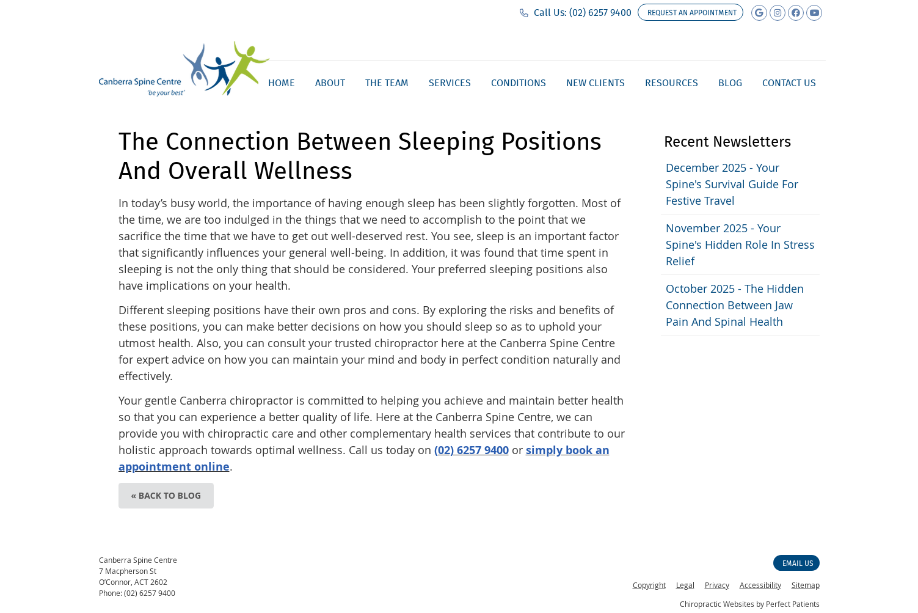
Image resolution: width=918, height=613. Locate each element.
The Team (387, 83)
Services (450, 83)
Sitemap (806, 585)
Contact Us (789, 83)
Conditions (518, 83)
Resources (671, 83)
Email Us (798, 563)
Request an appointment (692, 12)
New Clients (595, 83)
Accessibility (760, 585)
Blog (730, 83)
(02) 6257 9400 (600, 13)
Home (281, 83)
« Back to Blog (166, 495)
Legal (685, 585)
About (330, 83)
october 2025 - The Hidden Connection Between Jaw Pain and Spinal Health (735, 305)
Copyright (649, 585)
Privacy (717, 585)
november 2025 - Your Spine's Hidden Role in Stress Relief (740, 244)
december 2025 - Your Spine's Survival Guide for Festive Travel (732, 184)
